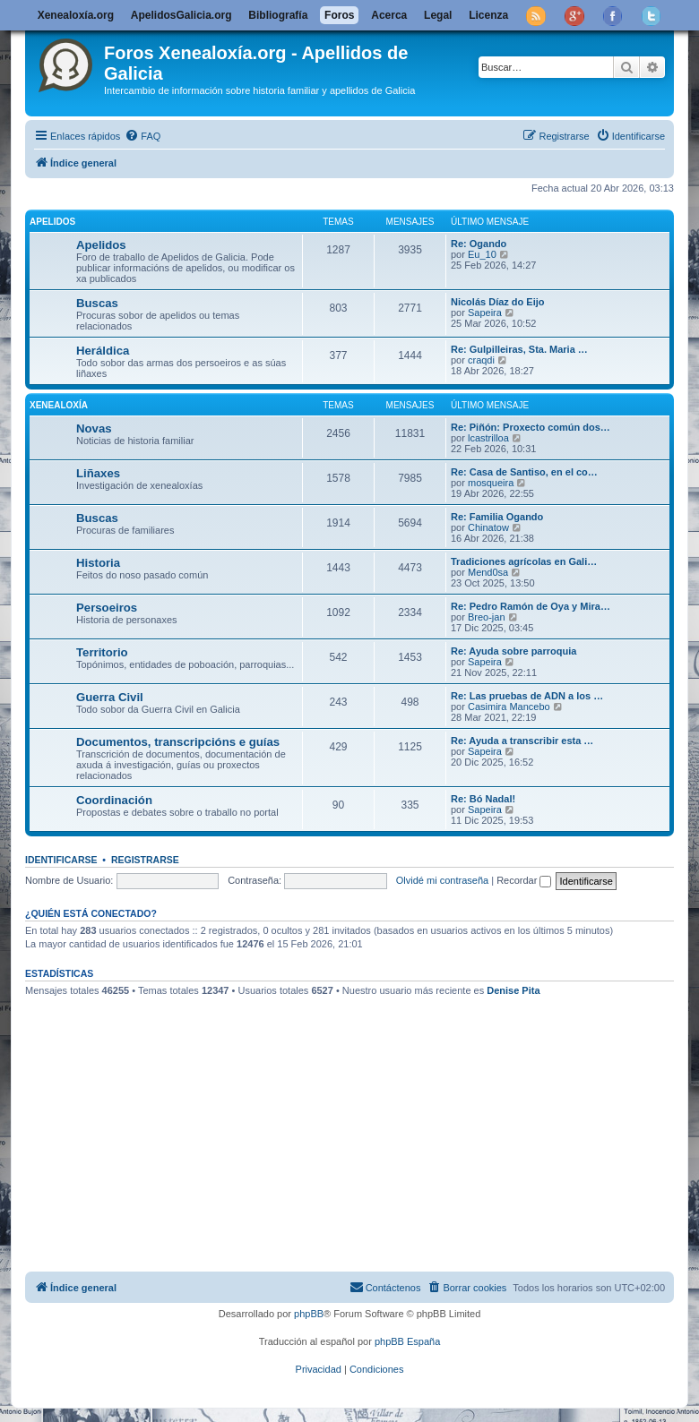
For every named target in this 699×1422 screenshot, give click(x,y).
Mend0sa (488, 572)
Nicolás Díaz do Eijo (498, 301)
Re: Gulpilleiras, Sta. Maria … (519, 349)
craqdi (481, 360)
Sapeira (485, 312)
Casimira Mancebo (509, 706)
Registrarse (145, 859)
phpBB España (407, 1341)
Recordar (523, 880)
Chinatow (488, 527)
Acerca (389, 15)
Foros (339, 15)
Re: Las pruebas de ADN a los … (527, 695)
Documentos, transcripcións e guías (178, 742)
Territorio (102, 652)
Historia (98, 563)
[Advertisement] (362, 1137)
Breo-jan (486, 617)
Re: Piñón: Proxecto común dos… (530, 427)
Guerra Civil (109, 697)
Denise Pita (513, 990)
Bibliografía (277, 15)
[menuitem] (142, 136)
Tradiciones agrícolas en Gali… (524, 561)
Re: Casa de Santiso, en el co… (524, 472)
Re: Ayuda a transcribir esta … (522, 740)
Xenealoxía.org (76, 15)
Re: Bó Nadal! (483, 798)
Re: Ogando (478, 243)
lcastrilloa (488, 438)
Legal (438, 15)
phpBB (309, 1313)
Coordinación (114, 800)
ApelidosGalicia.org (181, 15)
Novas (94, 428)
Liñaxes (98, 473)
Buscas (97, 303)
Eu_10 (482, 254)
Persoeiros (106, 607)
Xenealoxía (59, 405)
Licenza (488, 15)
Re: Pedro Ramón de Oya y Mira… (530, 606)
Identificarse (61, 859)
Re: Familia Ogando (497, 516)
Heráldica (102, 350)
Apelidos (52, 222)
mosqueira (490, 482)
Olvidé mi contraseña (442, 880)
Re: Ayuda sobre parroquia (513, 651)
